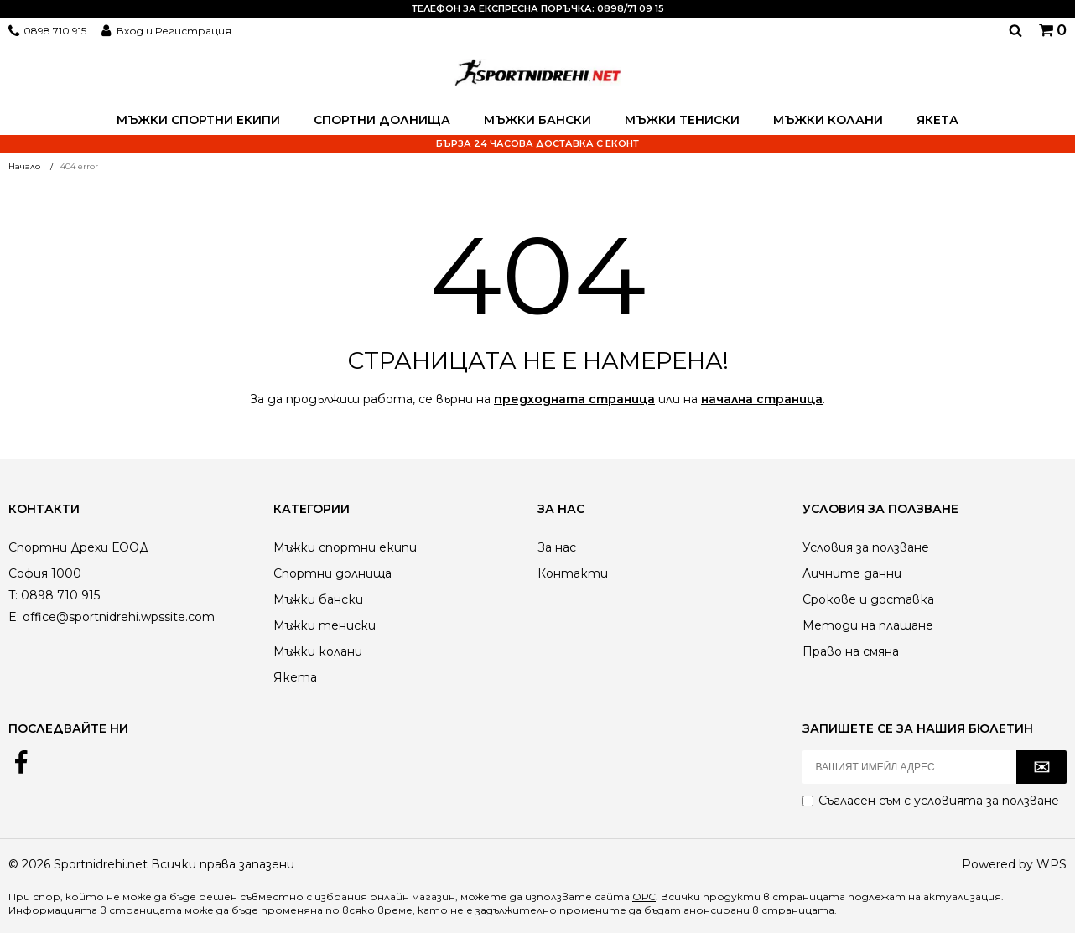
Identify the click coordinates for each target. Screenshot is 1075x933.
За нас (557, 547)
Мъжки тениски (682, 119)
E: (13, 617)
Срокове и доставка (868, 599)
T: (13, 595)
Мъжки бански (537, 119)
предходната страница (574, 399)
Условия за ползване (865, 547)
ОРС (644, 896)
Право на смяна (850, 651)
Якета (937, 119)
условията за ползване (986, 800)
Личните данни (851, 573)
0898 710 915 (54, 30)
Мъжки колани (828, 119)
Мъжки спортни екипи (198, 119)
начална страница (762, 399)
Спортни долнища (382, 119)
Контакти (573, 573)
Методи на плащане (867, 625)
